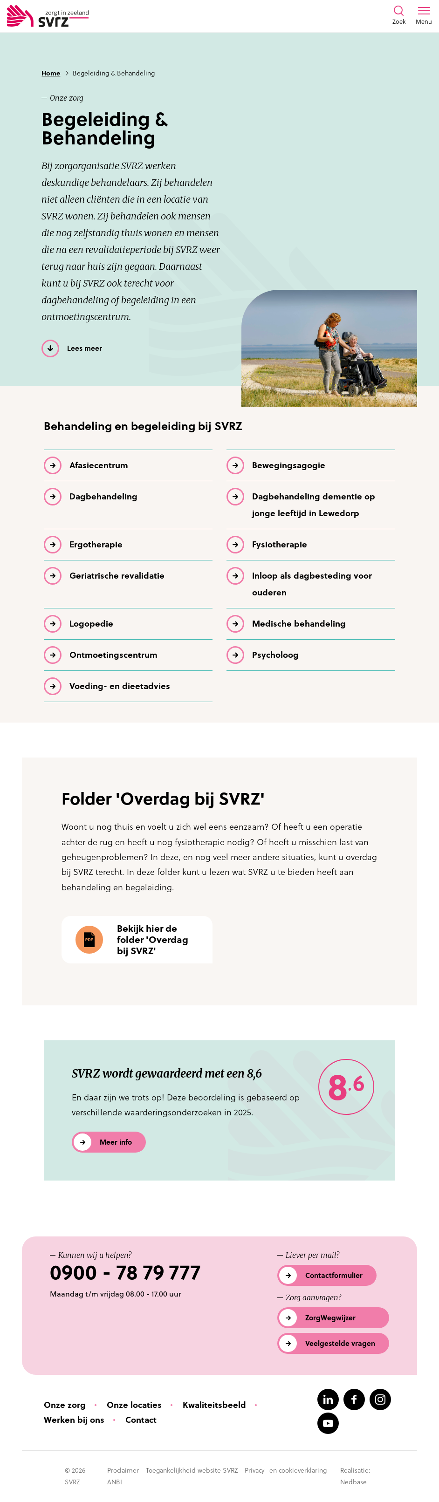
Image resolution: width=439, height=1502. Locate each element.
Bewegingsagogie (288, 465)
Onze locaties (134, 1405)
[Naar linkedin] (328, 1399)
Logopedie (91, 623)
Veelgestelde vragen (340, 1343)
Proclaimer (123, 1470)
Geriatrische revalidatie (117, 575)
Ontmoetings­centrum (113, 655)
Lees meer (84, 348)
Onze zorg (65, 1405)
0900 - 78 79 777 (125, 1272)
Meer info (116, 1142)
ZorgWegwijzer (330, 1318)
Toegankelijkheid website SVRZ (192, 1470)
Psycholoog (275, 655)
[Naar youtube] (328, 1423)
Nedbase (353, 1482)
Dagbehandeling (103, 496)
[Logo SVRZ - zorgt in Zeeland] (48, 16)
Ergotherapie (96, 544)
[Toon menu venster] (424, 16)
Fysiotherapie (279, 544)
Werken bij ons (74, 1420)
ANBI (114, 1482)
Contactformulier (334, 1275)
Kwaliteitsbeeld (214, 1405)
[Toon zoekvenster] (398, 16)
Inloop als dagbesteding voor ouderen (312, 584)
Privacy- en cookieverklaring (286, 1470)
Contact (141, 1420)
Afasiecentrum (98, 465)
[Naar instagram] (380, 1399)
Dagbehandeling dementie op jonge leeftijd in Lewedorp (313, 505)
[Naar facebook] (354, 1399)
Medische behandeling (299, 623)
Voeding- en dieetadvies (119, 686)
